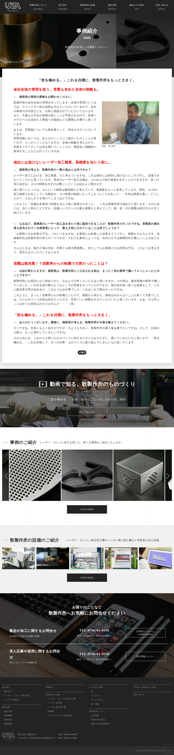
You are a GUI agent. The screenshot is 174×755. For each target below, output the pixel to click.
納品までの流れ (137, 7)
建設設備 (8, 711)
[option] (87, 476)
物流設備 (8, 724)
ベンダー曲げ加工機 (57, 707)
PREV (82, 352)
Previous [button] (6, 476)
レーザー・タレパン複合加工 (17, 695)
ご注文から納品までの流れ (145, 687)
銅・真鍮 (95, 704)
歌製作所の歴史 (98, 720)
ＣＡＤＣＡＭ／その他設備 (60, 715)
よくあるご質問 (96, 687)
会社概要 (95, 715)
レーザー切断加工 (12, 700)
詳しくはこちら (87, 412)
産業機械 (8, 715)
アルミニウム (97, 700)
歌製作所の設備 (87, 7)
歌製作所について (38, 7)
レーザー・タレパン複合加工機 (62, 699)
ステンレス (96, 695)
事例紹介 (50, 687)
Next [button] (167, 476)
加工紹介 (63, 7)
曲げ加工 (8, 691)
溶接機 (51, 711)
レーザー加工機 (55, 703)
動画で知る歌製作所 (100, 724)
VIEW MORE (87, 509)
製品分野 (112, 7)
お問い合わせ (162, 7)
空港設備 (8, 720)
